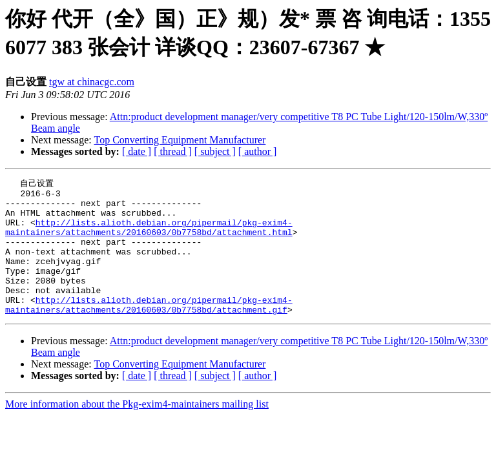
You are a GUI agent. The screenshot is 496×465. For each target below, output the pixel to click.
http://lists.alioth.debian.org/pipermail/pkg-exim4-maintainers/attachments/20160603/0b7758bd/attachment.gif (149, 329)
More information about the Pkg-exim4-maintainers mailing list (137, 429)
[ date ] (136, 151)
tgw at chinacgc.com (91, 81)
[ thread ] (173, 151)
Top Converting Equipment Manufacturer (179, 139)
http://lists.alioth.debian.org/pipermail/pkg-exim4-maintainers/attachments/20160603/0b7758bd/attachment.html (149, 236)
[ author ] (257, 151)
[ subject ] (215, 151)
